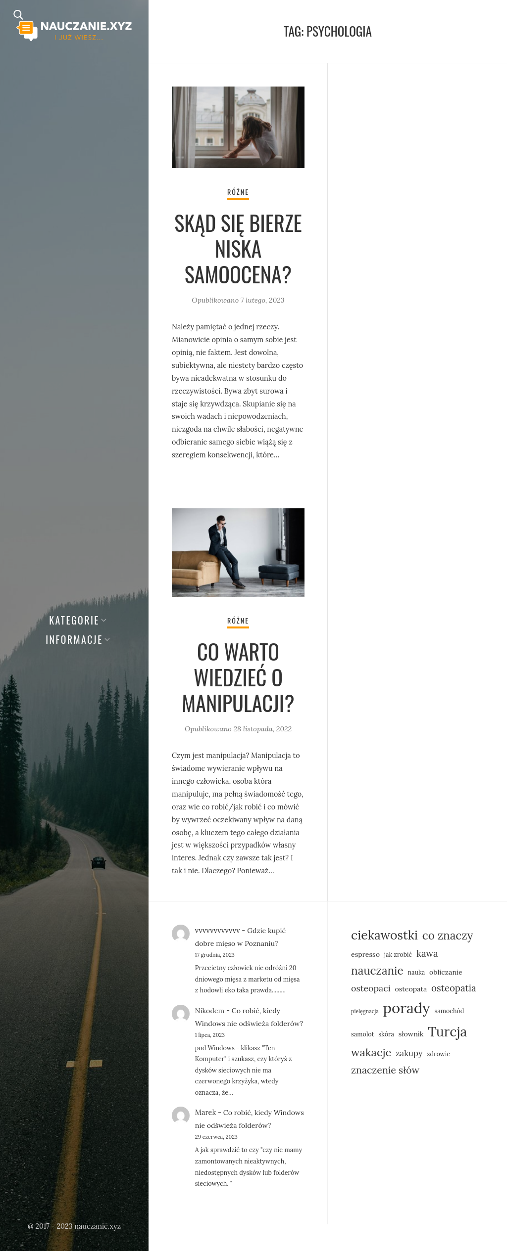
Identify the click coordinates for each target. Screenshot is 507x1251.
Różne (238, 192)
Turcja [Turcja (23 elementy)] (447, 1032)
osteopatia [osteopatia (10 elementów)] (453, 989)
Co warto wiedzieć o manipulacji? (238, 677)
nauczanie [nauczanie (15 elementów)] (377, 971)
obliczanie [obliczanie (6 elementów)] (445, 973)
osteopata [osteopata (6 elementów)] (411, 989)
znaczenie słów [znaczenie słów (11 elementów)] (385, 1071)
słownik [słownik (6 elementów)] (411, 1034)
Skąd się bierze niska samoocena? (238, 248)
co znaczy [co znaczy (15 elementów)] (447, 936)
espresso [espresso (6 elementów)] (365, 955)
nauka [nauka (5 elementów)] (416, 973)
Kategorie (74, 620)
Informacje (74, 639)
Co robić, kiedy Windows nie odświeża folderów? (238, 1024)
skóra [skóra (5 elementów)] (386, 1035)
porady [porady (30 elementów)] (406, 1008)
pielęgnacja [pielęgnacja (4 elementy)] (365, 1012)
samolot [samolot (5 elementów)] (362, 1035)
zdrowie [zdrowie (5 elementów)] (438, 1055)
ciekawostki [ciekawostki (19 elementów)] (384, 936)
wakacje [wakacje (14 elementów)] (371, 1053)
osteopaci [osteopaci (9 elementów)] (371, 989)
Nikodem (210, 1011)
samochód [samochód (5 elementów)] (449, 1012)
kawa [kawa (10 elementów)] (427, 954)
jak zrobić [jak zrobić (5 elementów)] (398, 955)
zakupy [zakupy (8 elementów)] (409, 1054)
